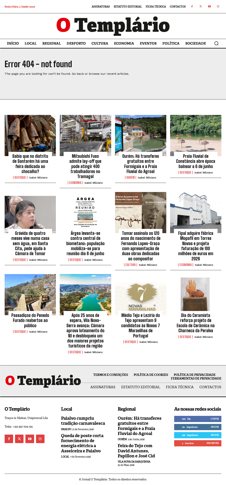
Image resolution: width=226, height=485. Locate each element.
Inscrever (213, 443)
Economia (75, 182)
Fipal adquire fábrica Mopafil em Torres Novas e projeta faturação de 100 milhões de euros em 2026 (195, 246)
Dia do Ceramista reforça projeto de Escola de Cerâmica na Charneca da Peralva (196, 323)
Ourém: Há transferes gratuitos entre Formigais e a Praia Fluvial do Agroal (140, 164)
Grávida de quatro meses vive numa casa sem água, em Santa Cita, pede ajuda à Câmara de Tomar (30, 243)
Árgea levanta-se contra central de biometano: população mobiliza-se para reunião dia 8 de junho (85, 243)
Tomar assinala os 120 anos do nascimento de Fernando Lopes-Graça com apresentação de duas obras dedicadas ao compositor (140, 246)
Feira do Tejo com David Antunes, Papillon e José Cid (136, 451)
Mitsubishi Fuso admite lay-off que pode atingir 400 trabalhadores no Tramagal (85, 166)
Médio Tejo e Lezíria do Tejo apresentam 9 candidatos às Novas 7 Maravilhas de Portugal (140, 325)
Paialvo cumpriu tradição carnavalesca (83, 420)
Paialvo (66, 429)
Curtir (215, 418)
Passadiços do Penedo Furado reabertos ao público (30, 320)
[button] (216, 43)
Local (65, 456)
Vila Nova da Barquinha (134, 461)
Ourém (130, 177)
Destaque (20, 177)
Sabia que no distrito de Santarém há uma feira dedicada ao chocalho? (30, 164)
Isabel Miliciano (38, 177)
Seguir (215, 427)
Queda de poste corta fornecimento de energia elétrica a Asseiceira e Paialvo (82, 443)
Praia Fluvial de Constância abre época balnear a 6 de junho (195, 161)
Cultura (130, 264)
